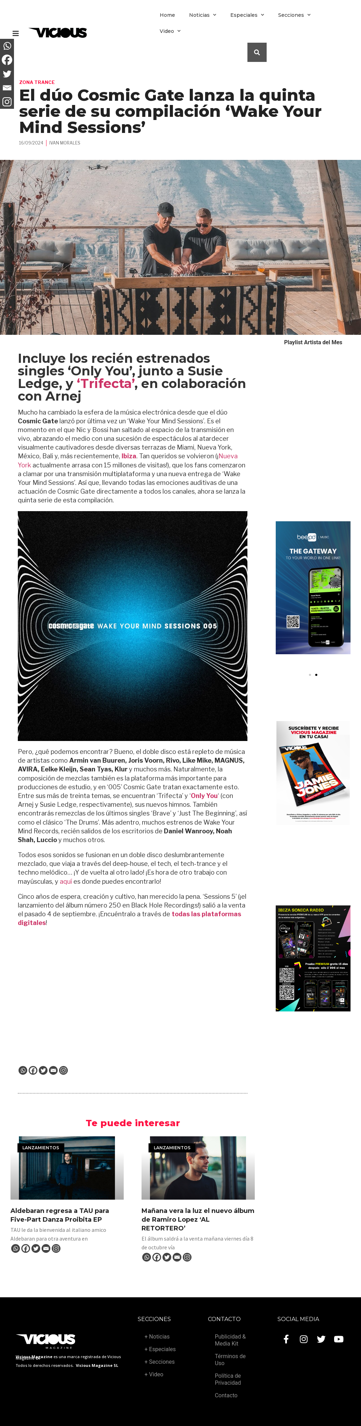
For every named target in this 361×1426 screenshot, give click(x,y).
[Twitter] (43, 1070)
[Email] (53, 1070)
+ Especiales (160, 1349)
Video (170, 31)
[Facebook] (33, 1070)
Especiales (247, 15)
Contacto (226, 1395)
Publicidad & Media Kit (230, 1340)
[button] (310, 675)
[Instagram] (63, 1070)
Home (167, 15)
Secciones (294, 15)
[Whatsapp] (23, 1070)
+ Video (154, 1374)
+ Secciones (160, 1361)
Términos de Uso (230, 1360)
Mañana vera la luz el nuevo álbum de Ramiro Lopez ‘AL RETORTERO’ (198, 1219)
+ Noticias (157, 1336)
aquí (66, 881)
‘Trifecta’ (106, 383)
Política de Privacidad (228, 1379)
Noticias (202, 15)
